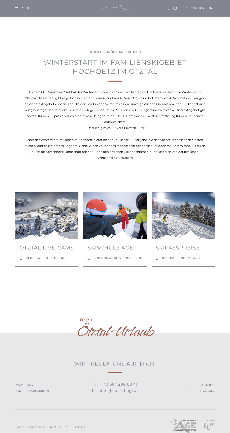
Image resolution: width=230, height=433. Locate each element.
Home (19, 427)
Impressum (36, 427)
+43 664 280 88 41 (119, 384)
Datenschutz (59, 427)
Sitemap (79, 427)
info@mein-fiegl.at (119, 390)
